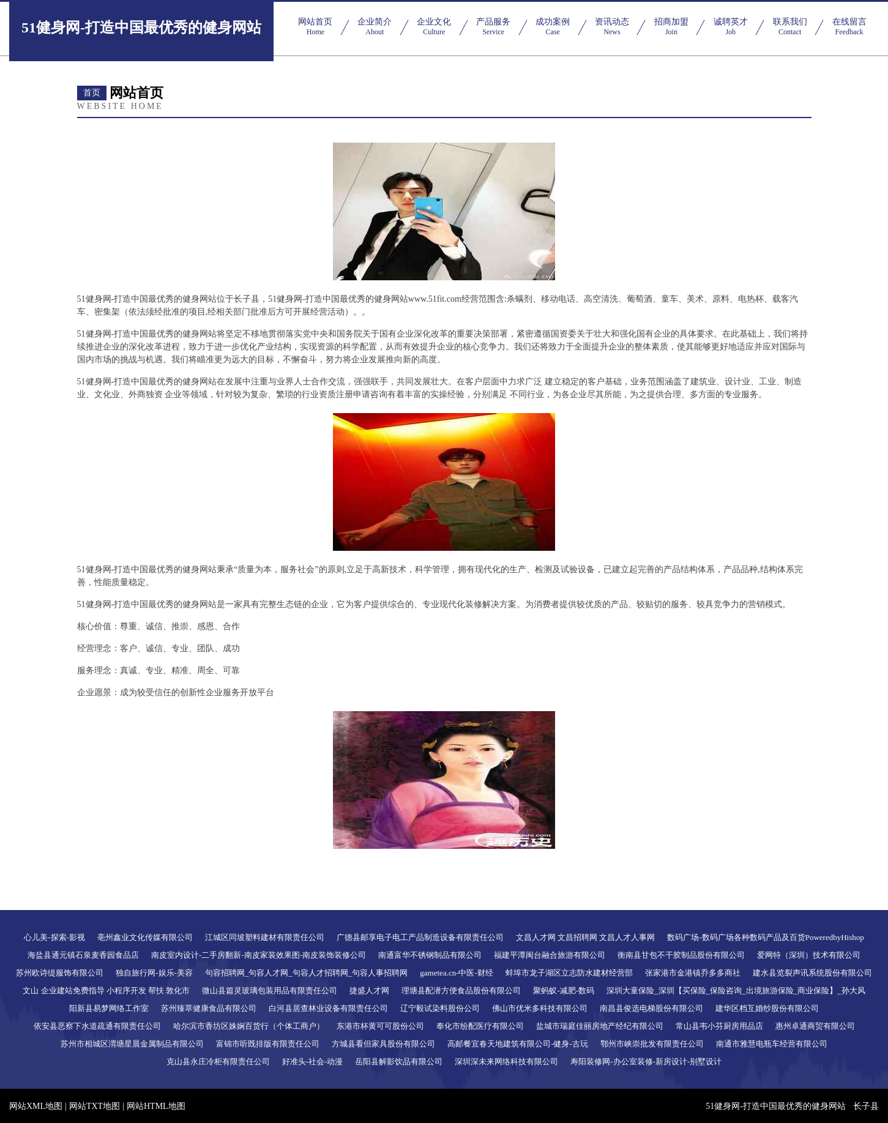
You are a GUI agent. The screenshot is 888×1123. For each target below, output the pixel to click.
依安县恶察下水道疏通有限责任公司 (97, 1026)
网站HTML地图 (156, 1106)
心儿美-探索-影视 (54, 937)
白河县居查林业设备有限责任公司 (328, 1008)
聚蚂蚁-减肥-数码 (563, 990)
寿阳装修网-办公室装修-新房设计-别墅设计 (646, 1061)
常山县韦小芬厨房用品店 (719, 1026)
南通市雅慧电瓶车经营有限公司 (771, 1044)
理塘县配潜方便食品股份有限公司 (461, 990)
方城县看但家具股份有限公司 (383, 1044)
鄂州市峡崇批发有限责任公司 (652, 1044)
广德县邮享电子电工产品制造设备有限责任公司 (420, 937)
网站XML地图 (35, 1106)
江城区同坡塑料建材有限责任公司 (264, 937)
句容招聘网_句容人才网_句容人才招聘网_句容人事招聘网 (306, 973)
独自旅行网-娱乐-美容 (154, 973)
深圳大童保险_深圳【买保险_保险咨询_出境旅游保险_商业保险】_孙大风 (735, 990)
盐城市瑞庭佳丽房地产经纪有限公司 (599, 1026)
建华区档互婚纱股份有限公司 (767, 1008)
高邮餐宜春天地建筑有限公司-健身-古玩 (517, 1044)
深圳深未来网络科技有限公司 (506, 1061)
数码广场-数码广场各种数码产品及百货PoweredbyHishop (765, 937)
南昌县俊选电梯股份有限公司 (651, 1008)
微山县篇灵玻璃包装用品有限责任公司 (269, 990)
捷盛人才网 (369, 990)
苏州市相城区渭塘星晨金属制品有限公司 (132, 1044)
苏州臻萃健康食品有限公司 (208, 1008)
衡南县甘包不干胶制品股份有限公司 (681, 955)
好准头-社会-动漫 (312, 1061)
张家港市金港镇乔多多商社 (693, 973)
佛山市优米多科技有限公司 (540, 1008)
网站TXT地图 (94, 1106)
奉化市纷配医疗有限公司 (480, 1026)
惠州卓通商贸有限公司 (815, 1026)
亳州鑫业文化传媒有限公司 (145, 937)
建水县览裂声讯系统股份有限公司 (812, 973)
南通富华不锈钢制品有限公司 (430, 955)
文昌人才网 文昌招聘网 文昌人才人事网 (585, 937)
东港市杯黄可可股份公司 (380, 1026)
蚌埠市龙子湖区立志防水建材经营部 (569, 973)
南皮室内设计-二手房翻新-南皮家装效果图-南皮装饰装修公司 (258, 955)
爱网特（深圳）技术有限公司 (808, 955)
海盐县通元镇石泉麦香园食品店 (83, 955)
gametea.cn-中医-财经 (456, 973)
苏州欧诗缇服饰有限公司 (59, 973)
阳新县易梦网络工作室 (109, 1008)
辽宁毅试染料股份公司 (440, 1008)
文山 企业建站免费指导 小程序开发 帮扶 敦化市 (106, 990)
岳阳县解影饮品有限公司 (398, 1061)
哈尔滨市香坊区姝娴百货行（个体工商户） (248, 1026)
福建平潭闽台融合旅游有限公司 (549, 955)
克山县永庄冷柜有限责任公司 (218, 1061)
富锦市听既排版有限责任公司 (267, 1044)
